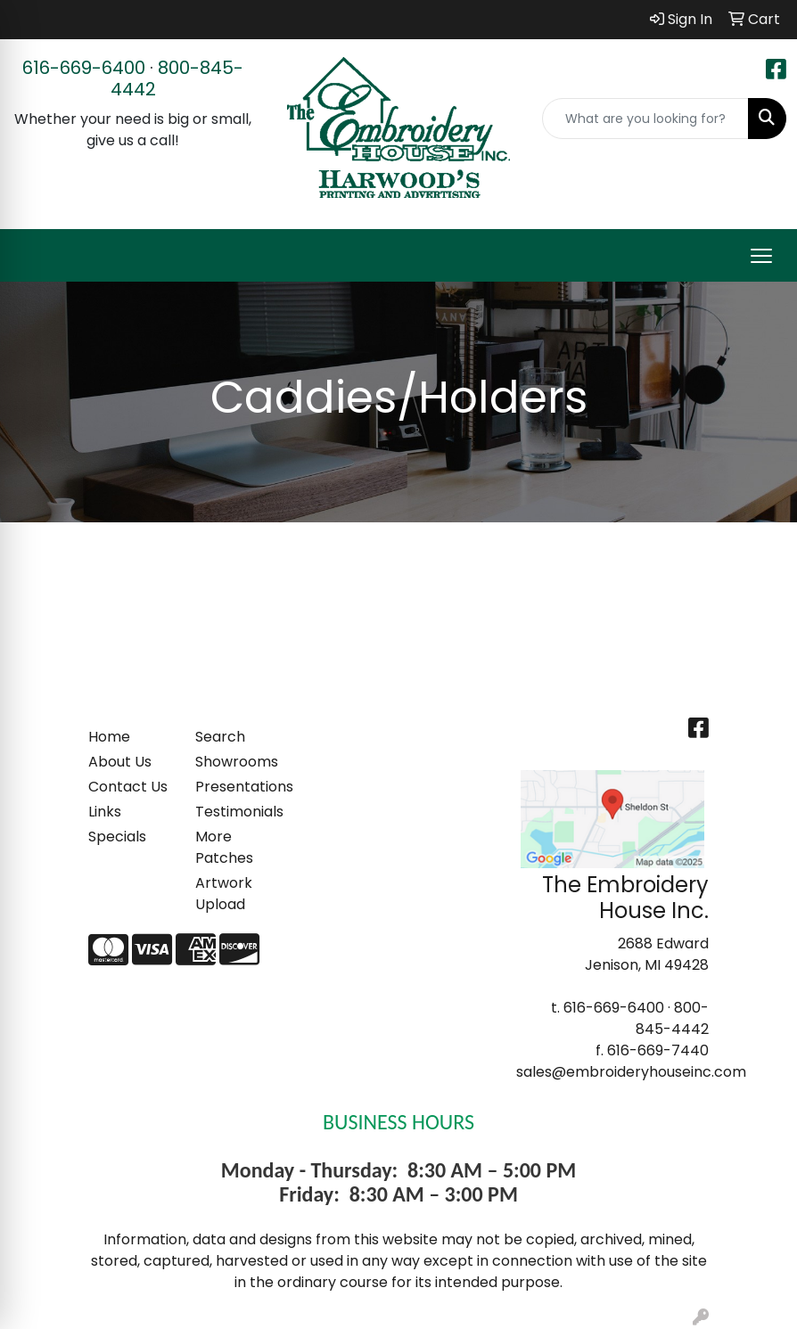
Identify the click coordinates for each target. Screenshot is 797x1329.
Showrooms (236, 761)
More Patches (224, 847)
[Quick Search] (645, 118)
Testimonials (238, 811)
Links (104, 811)
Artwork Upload (223, 894)
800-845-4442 (177, 78)
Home (109, 736)
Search (220, 736)
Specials (117, 836)
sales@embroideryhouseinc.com (631, 1072)
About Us (120, 761)
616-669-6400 (83, 67)
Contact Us (128, 786)
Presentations (238, 786)
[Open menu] (761, 256)
